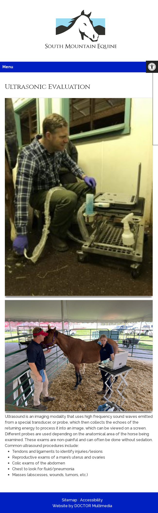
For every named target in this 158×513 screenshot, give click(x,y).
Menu (7, 67)
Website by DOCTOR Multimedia (82, 506)
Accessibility (91, 500)
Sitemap (69, 500)
